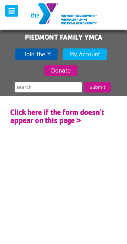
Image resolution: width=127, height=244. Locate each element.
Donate (61, 70)
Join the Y (36, 54)
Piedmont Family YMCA (63, 38)
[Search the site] (48, 87)
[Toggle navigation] (11, 11)
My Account (84, 54)
